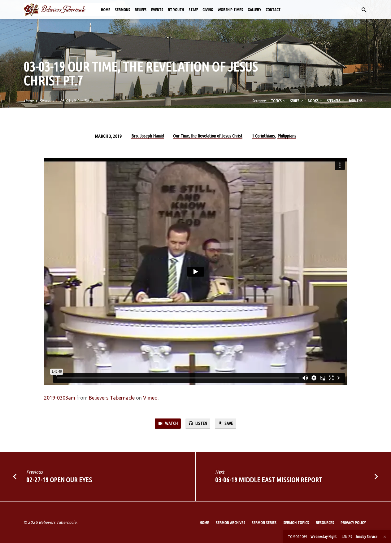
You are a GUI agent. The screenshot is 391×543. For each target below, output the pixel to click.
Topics (278, 101)
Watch (167, 424)
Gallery (254, 9)
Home (105, 9)
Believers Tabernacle (112, 398)
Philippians (286, 135)
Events (157, 9)
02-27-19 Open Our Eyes (59, 480)
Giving (207, 9)
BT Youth (176, 9)
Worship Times (230, 9)
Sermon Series (264, 522)
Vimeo (150, 398)
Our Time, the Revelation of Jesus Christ (207, 135)
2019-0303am (59, 398)
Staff (193, 9)
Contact (273, 9)
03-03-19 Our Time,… (78, 101)
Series (297, 101)
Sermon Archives (230, 522)
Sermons (122, 9)
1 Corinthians (263, 135)
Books (315, 101)
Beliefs (140, 9)
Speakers (336, 101)
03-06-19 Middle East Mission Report (268, 480)
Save (225, 424)
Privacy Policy (353, 522)
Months (358, 101)
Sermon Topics (296, 522)
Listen (197, 424)
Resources (325, 522)
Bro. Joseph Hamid (147, 135)
